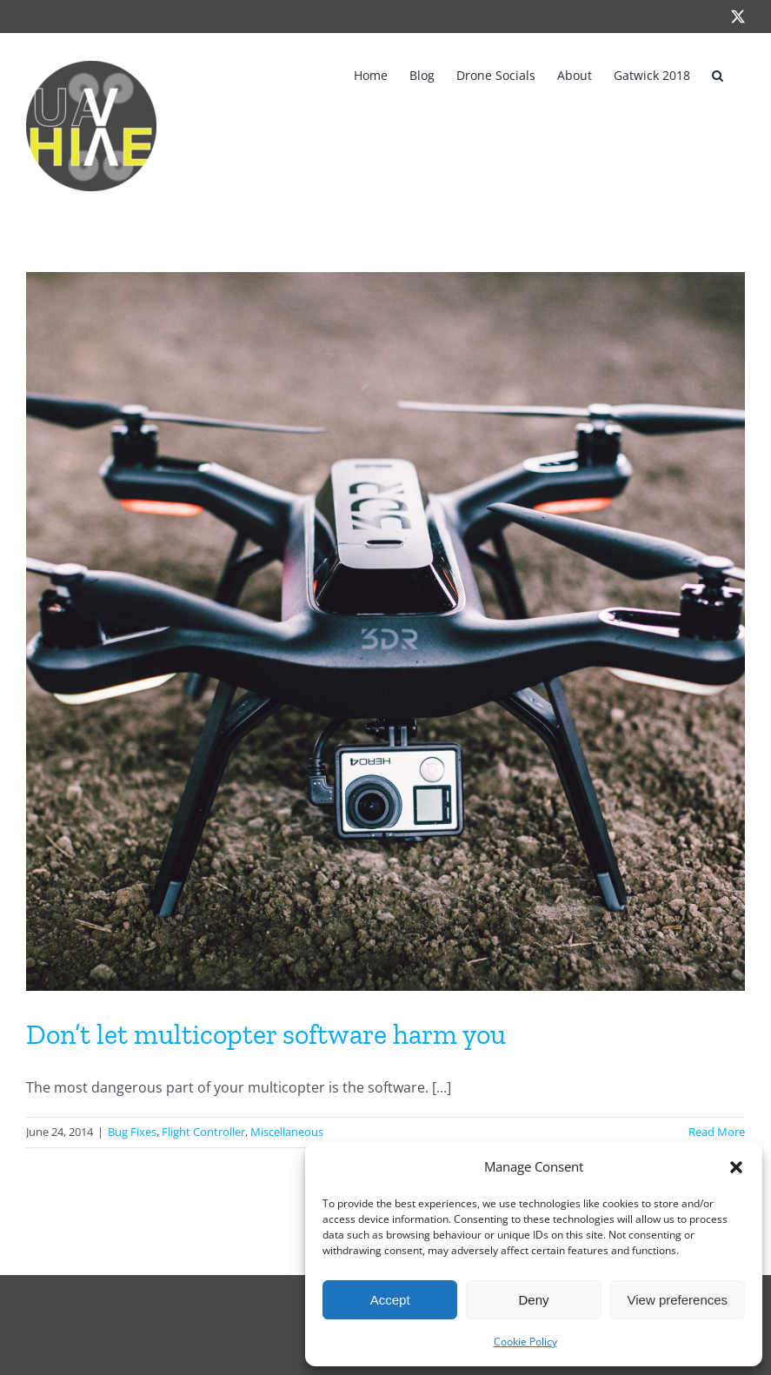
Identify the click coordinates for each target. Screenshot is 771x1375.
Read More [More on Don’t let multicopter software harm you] (716, 1131)
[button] (736, 1167)
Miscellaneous (286, 1131)
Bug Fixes (132, 1131)
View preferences (678, 1299)
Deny (533, 1299)
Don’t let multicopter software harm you (266, 1034)
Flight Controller (203, 1131)
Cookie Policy (525, 1341)
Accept (390, 1299)
